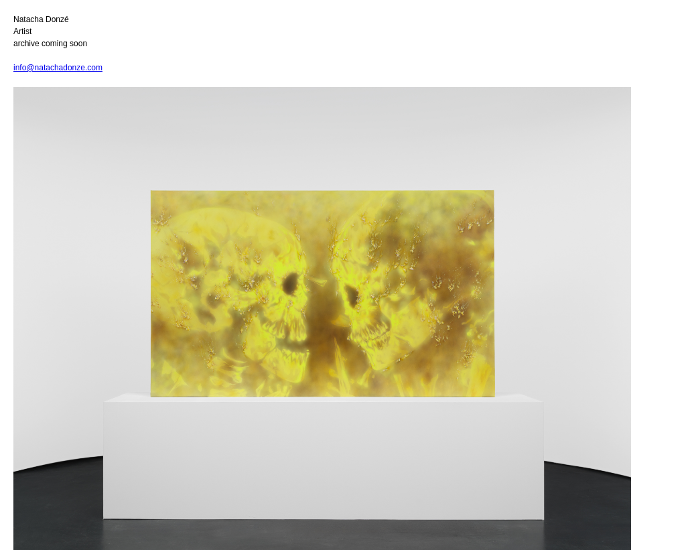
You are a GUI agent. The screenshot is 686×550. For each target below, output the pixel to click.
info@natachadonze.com (57, 67)
